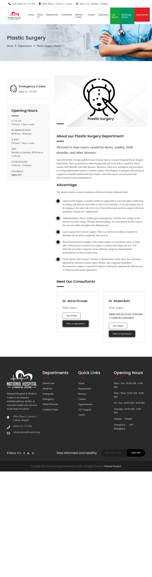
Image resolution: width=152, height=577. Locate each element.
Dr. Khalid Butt (119, 301)
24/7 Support (84, 409)
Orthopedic (48, 393)
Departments (52, 14)
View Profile (71, 316)
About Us (40, 15)
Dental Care (49, 383)
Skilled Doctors (50, 404)
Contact (91, 14)
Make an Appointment (75, 324)
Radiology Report (126, 15)
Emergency (48, 399)
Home (31, 14)
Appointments (85, 404)
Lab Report (115, 15)
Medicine (47, 388)
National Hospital (112, 466)
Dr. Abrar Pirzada (75, 301)
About (81, 383)
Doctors (82, 393)
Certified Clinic (50, 409)
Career (81, 415)
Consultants (66, 14)
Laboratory (103, 14)
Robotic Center (79, 15)
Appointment (142, 14)
